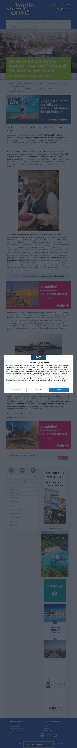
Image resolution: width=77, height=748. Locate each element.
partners (15, 365)
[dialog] (38, 374)
